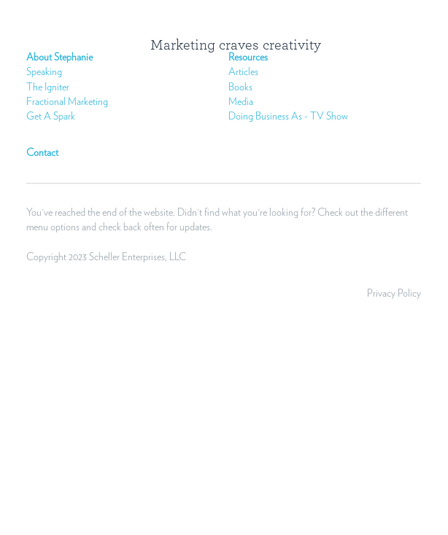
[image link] (138, 41)
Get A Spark (50, 117)
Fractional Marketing (67, 102)
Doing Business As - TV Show (288, 117)
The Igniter (47, 87)
